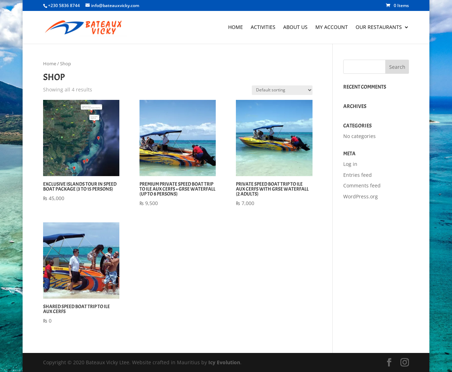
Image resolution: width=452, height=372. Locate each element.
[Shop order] (282, 90)
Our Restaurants (379, 27)
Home (235, 27)
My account (331, 27)
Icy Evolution (224, 362)
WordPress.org (360, 196)
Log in (350, 164)
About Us (295, 27)
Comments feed (362, 185)
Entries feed (357, 175)
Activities (263, 27)
